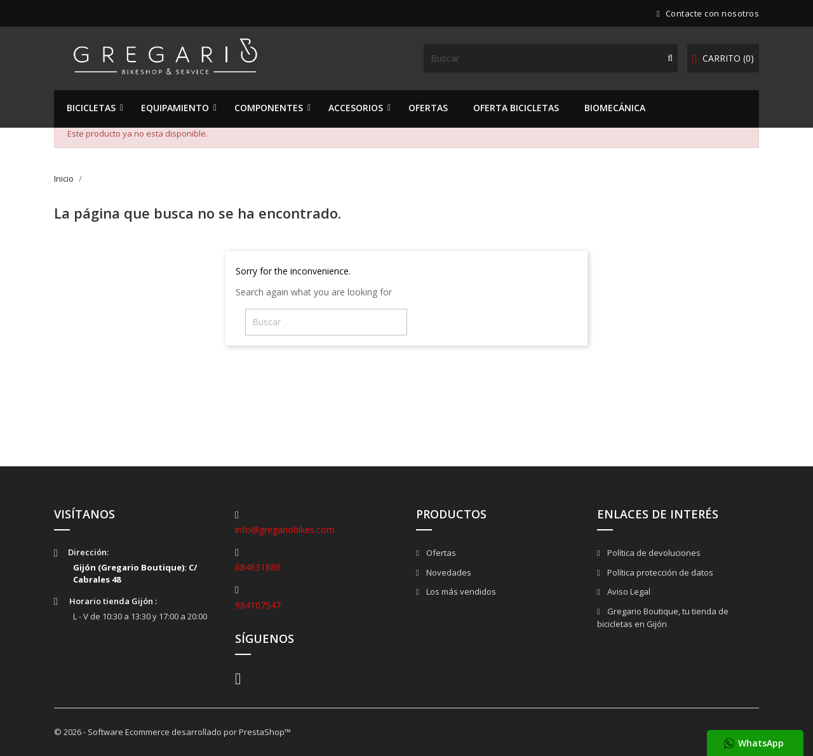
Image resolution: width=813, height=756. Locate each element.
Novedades (447, 572)
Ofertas (440, 552)
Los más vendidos (460, 591)
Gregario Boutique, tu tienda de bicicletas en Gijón (663, 617)
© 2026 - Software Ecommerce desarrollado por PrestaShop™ (172, 732)
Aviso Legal (627, 591)
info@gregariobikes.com (285, 529)
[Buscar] (551, 58)
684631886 (258, 567)
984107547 (258, 605)
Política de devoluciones (653, 552)
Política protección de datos (659, 572)
